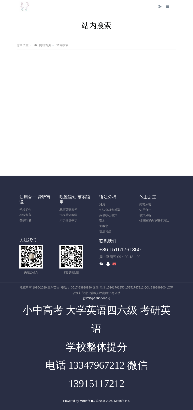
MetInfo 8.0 (87, 401)
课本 (102, 220)
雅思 (102, 204)
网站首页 (45, 45)
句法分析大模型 (109, 209)
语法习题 (105, 231)
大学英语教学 (68, 220)
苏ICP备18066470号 (96, 298)
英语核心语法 (108, 215)
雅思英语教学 (68, 209)
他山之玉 (147, 197)
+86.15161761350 (120, 249)
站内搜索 (62, 45)
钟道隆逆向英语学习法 (154, 220)
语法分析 (107, 197)
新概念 (103, 226)
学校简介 (25, 209)
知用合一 (145, 209)
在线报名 (25, 220)
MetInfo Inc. (122, 401)
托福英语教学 (68, 215)
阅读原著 (145, 204)
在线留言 (25, 215)
